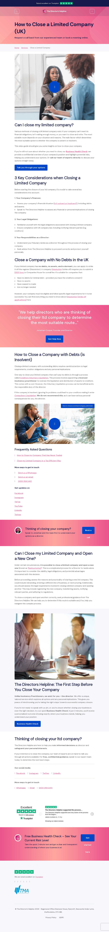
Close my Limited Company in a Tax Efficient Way (39, 461)
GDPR (61, 917)
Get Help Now (54, 339)
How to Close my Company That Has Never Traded (39, 455)
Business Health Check (27, 724)
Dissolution (57, 269)
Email (32, 788)
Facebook (19, 493)
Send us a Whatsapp (27, 473)
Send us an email (25, 477)
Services (24, 48)
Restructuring (34, 568)
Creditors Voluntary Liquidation (34, 378)
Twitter (18, 514)
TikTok (17, 502)
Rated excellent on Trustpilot (54, 3)
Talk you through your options (31, 167)
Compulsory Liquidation (25, 395)
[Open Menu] (92, 11)
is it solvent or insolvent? (65, 203)
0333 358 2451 (25, 481)
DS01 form (19, 272)
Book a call (88, 531)
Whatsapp (21, 788)
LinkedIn (18, 510)
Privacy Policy (51, 917)
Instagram (19, 497)
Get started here (87, 839)
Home (17, 48)
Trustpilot (39, 877)
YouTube (18, 506)
